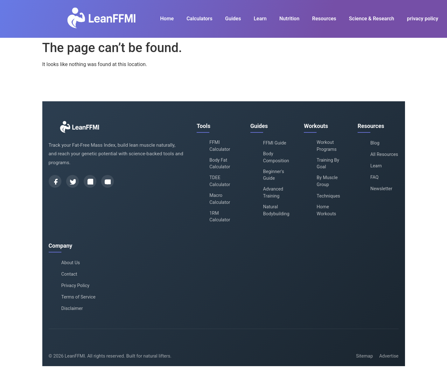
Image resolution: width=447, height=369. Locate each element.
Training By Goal (328, 164)
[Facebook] (55, 181)
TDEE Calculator (219, 181)
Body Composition (276, 157)
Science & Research (371, 19)
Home (167, 19)
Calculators (199, 19)
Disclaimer (72, 308)
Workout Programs (327, 146)
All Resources (384, 154)
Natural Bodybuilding (276, 210)
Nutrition (289, 19)
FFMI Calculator (219, 146)
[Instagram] (90, 181)
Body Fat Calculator (219, 164)
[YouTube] (107, 181)
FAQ (374, 177)
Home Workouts (326, 210)
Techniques (328, 196)
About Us (70, 262)
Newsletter (381, 188)
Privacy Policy (75, 285)
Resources (324, 19)
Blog (375, 143)
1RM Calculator (219, 217)
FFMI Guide (274, 143)
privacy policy (422, 19)
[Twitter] (72, 181)
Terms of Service (78, 297)
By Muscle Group (327, 181)
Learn (260, 19)
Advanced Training (273, 192)
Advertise (389, 356)
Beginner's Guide (273, 175)
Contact (69, 274)
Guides (233, 19)
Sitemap (364, 356)
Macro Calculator (219, 199)
